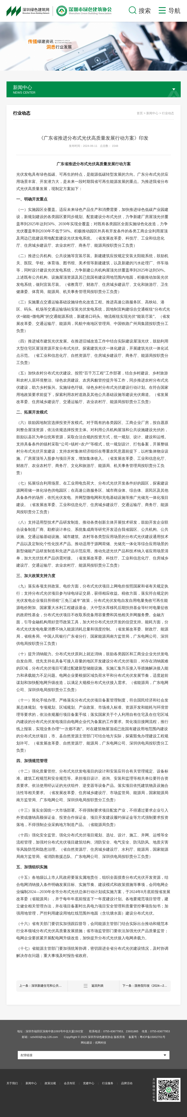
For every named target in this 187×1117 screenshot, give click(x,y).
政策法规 (51, 1083)
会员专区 (70, 1083)
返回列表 (93, 986)
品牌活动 (129, 1083)
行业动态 (168, 113)
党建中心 (90, 1083)
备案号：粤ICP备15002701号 (146, 1037)
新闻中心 (152, 113)
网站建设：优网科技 (93, 1042)
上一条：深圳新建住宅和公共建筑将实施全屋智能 (44, 986)
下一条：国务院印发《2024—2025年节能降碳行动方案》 (147, 986)
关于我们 (12, 1083)
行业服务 (109, 1083)
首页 (140, 113)
